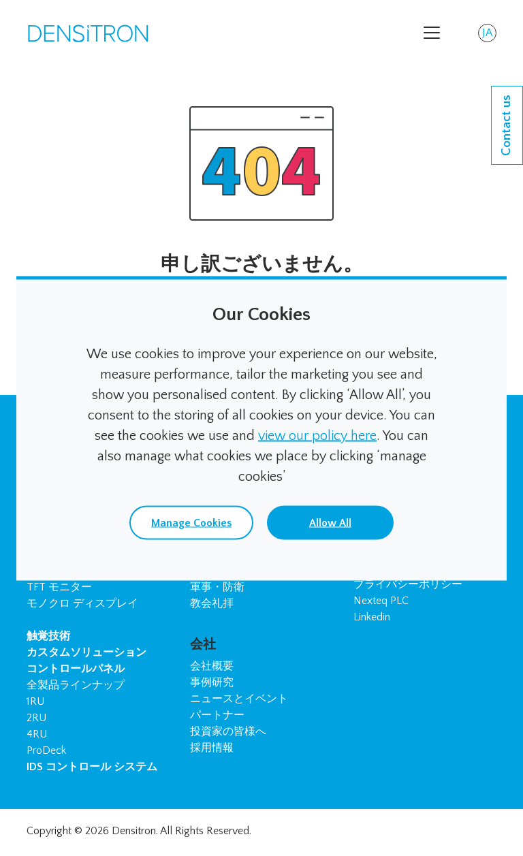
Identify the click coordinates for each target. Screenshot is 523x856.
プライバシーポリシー (407, 584)
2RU (36, 718)
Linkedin (371, 617)
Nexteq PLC (381, 601)
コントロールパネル (76, 669)
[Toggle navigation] (432, 32)
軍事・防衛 (217, 587)
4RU (37, 734)
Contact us (506, 125)
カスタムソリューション (86, 652)
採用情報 (212, 748)
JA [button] (489, 34)
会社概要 (212, 666)
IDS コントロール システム (92, 767)
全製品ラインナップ (76, 685)
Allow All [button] (330, 522)
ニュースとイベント (239, 699)
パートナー (217, 715)
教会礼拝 (212, 603)
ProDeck (46, 750)
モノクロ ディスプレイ (82, 603)
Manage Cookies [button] (191, 522)
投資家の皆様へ (228, 731)
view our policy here (317, 435)
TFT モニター (59, 587)
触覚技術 (48, 636)
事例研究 (212, 682)
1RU (35, 701)
